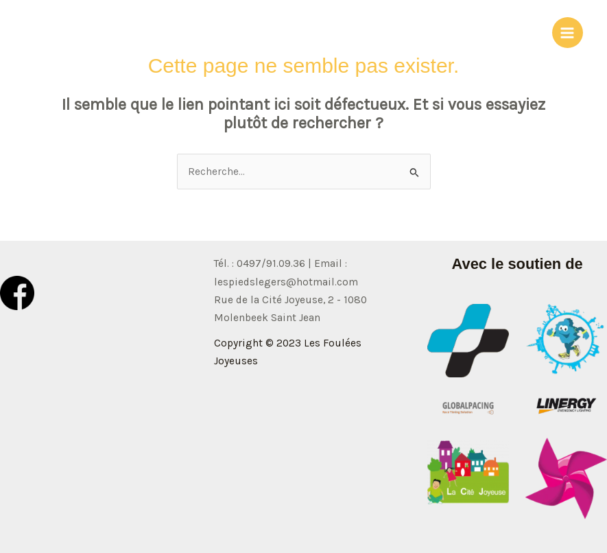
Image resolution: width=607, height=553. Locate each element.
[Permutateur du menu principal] (567, 32)
